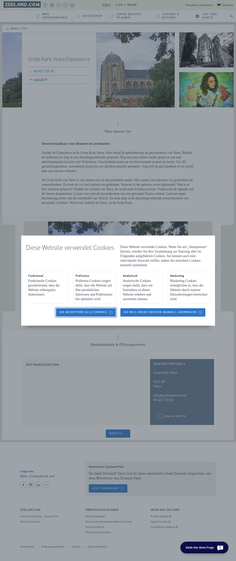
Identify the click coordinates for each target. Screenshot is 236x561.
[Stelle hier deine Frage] (204, 547)
